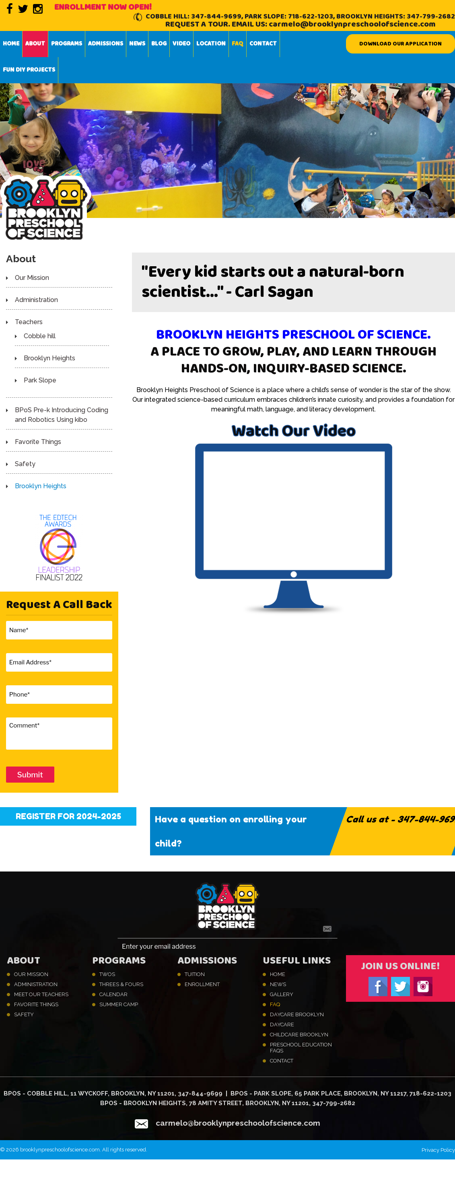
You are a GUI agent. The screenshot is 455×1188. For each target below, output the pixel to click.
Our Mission (32, 278)
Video (181, 44)
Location (211, 44)
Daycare (282, 1025)
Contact (263, 44)
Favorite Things (38, 442)
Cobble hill (40, 336)
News (137, 44)
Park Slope (40, 380)
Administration (36, 300)
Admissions (105, 44)
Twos (107, 974)
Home (11, 44)
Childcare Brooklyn (299, 1035)
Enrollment (202, 984)
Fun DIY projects (29, 70)
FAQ (237, 44)
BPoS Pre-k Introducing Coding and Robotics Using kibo (61, 414)
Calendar (113, 994)
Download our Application (400, 43)
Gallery (281, 994)
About (35, 44)
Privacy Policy (438, 1150)
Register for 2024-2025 (68, 816)
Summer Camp (118, 1004)
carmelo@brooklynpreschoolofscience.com (352, 24)
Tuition (195, 974)
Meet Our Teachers (41, 994)
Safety (25, 464)
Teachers (29, 322)
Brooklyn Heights (49, 358)
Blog (159, 44)
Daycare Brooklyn (297, 1014)
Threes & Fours (121, 984)
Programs (66, 44)
